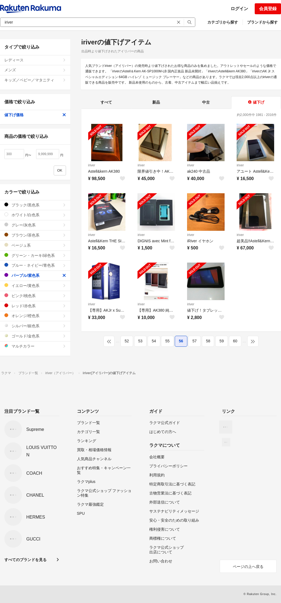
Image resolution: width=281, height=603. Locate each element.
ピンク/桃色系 (35, 295)
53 (140, 341)
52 (127, 341)
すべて (106, 102)
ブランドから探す (262, 22)
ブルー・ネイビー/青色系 (35, 265)
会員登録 (268, 8)
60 (235, 341)
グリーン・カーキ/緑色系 (35, 255)
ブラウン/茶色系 (35, 235)
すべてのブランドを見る (25, 560)
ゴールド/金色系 (35, 336)
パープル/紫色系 (35, 275)
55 (167, 341)
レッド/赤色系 (35, 305)
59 (221, 341)
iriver (91, 165)
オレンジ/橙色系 (35, 315)
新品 (156, 102)
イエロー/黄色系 (35, 285)
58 (208, 341)
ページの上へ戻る (248, 566)
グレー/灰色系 (35, 225)
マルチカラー (35, 346)
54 (154, 341)
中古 (206, 102)
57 (194, 341)
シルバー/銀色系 (35, 325)
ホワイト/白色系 (35, 214)
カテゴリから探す (222, 22)
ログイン (239, 8)
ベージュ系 (35, 245)
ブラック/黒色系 (35, 205)
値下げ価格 (35, 115)
